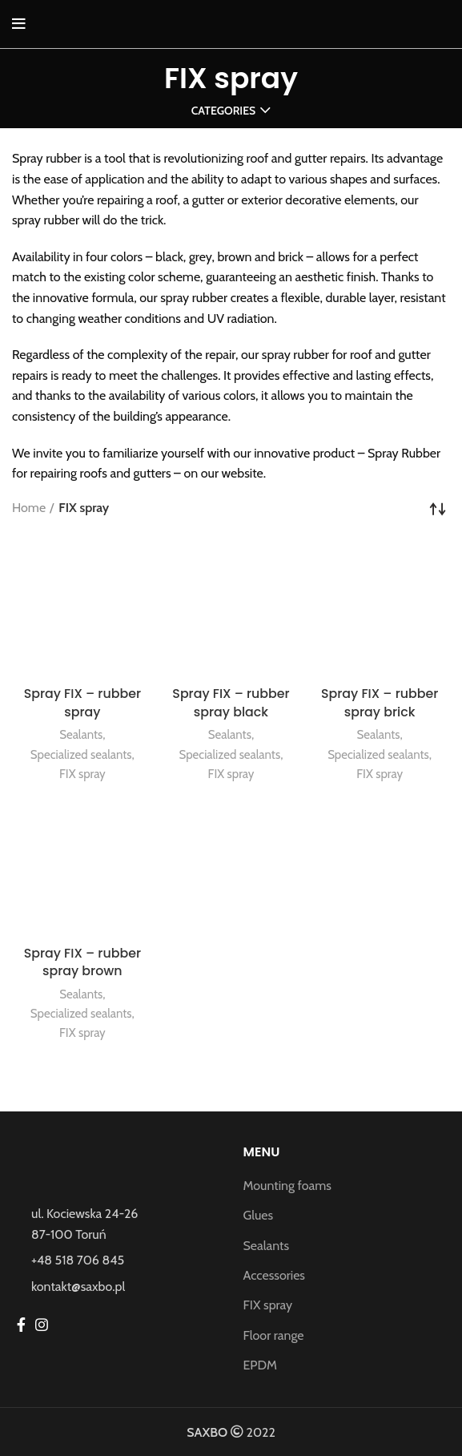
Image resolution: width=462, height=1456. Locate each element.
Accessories (274, 1275)
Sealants (81, 734)
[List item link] (115, 1260)
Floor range (273, 1335)
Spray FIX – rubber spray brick (379, 702)
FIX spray (82, 773)
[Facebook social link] (21, 1325)
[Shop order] (438, 508)
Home (29, 507)
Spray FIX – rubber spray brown (82, 962)
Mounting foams (287, 1185)
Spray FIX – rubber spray (82, 702)
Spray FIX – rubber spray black (231, 702)
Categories (223, 110)
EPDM (260, 1365)
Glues (258, 1215)
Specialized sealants (81, 754)
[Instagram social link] (41, 1325)
